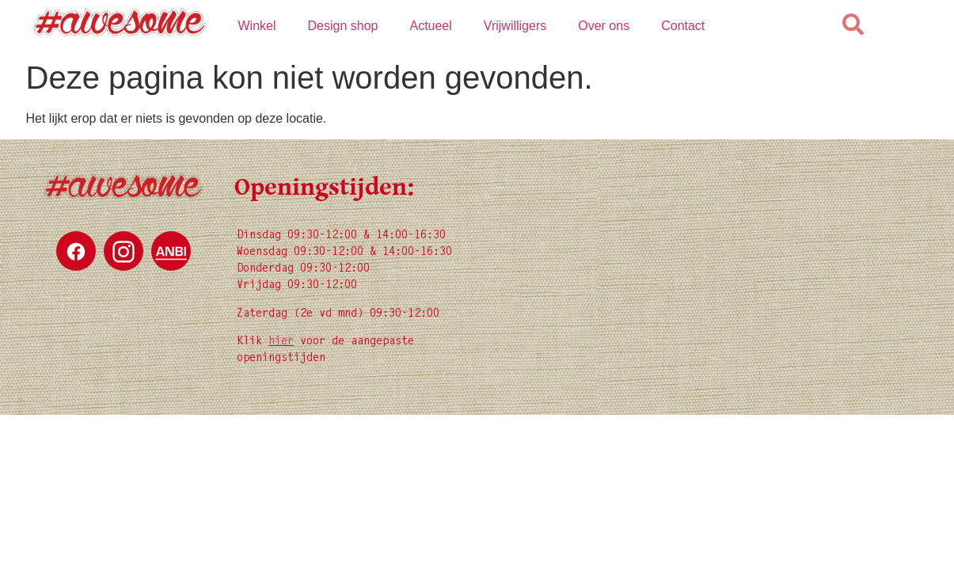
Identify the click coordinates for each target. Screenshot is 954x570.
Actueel (430, 25)
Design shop (343, 25)
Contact (683, 25)
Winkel (257, 25)
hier (281, 342)
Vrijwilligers (515, 25)
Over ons (603, 25)
